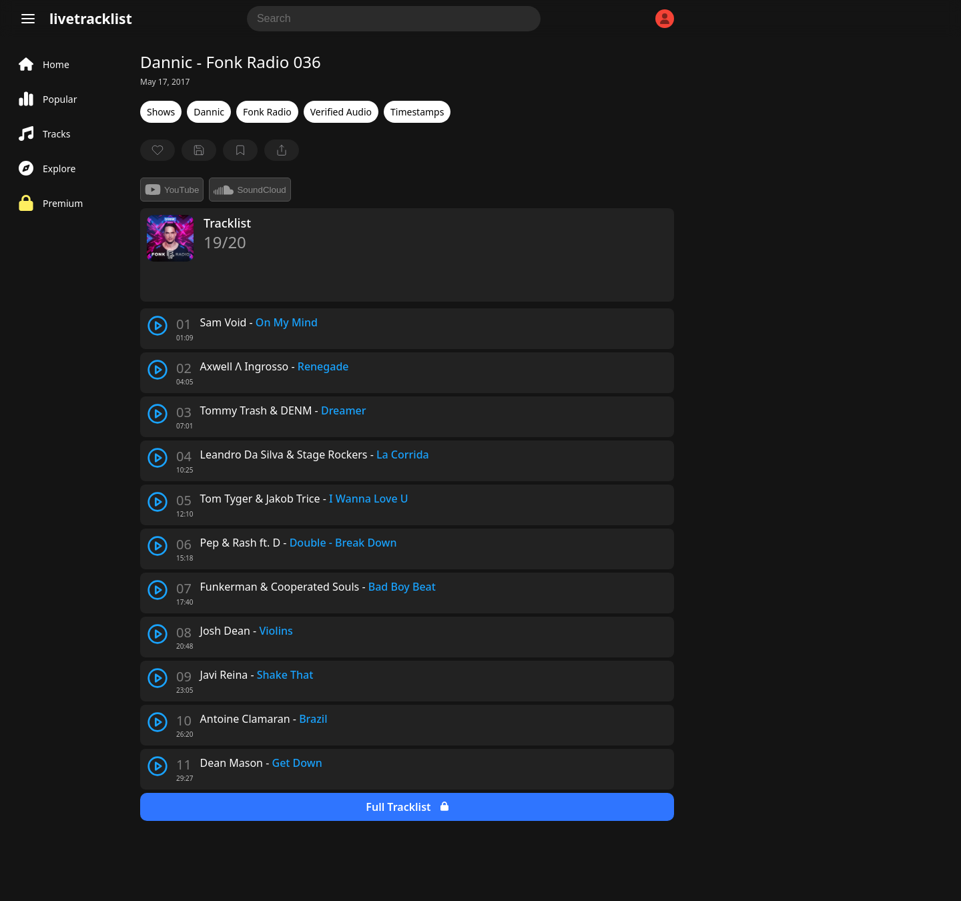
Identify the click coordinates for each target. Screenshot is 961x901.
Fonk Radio (267, 111)
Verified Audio (341, 111)
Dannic (209, 111)
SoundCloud (250, 190)
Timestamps (417, 111)
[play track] (157, 325)
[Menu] (28, 18)
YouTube (172, 190)
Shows (161, 111)
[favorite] (157, 150)
